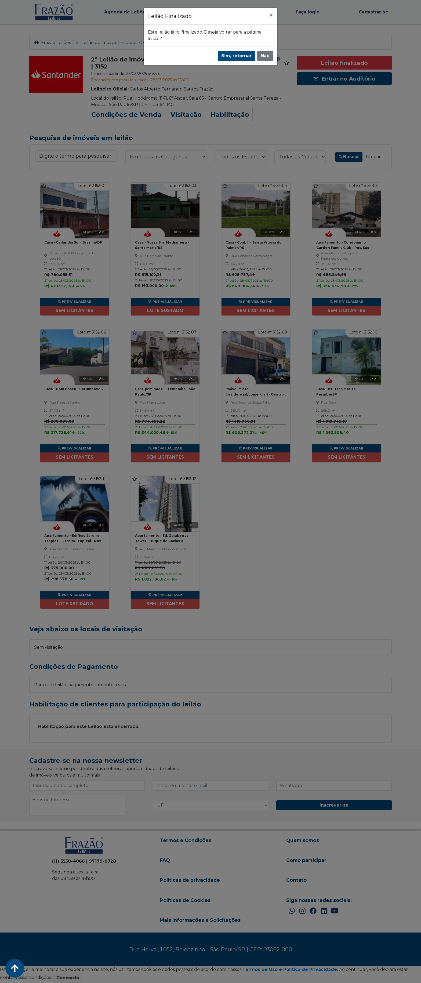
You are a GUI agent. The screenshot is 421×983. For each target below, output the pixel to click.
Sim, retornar (236, 55)
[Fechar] (271, 15)
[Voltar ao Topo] (14, 968)
